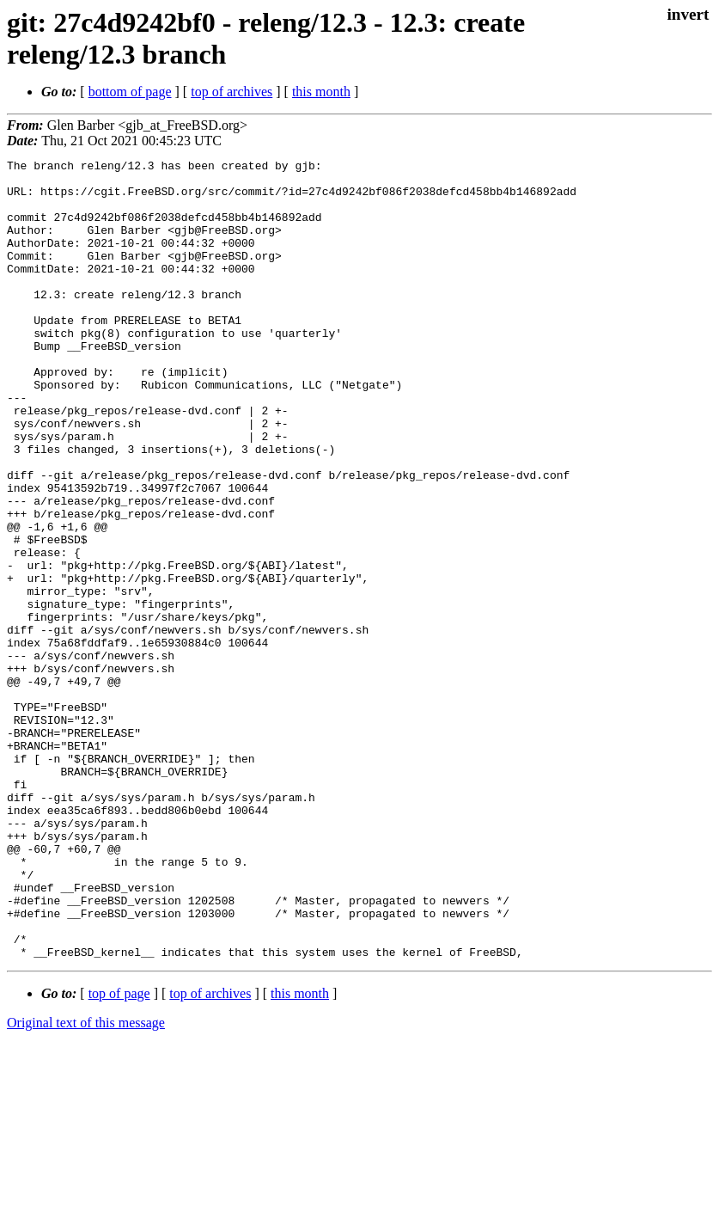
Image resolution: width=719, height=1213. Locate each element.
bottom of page (130, 91)
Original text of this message (86, 1182)
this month (321, 91)
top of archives (231, 91)
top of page (119, 1153)
